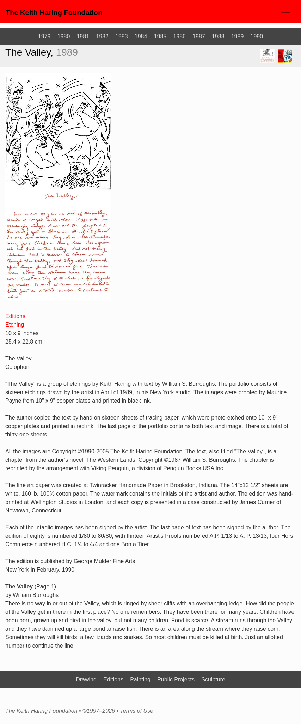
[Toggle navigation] (285, 10)
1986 (179, 36)
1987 (198, 36)
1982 (102, 36)
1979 (44, 36)
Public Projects (176, 679)
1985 (160, 36)
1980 (63, 36)
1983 (121, 36)
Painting (140, 679)
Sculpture (213, 679)
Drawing (86, 679)
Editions (15, 316)
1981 (82, 36)
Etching (14, 325)
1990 (257, 36)
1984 (141, 36)
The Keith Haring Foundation (54, 13)
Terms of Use (136, 711)
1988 (218, 36)
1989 (237, 36)
